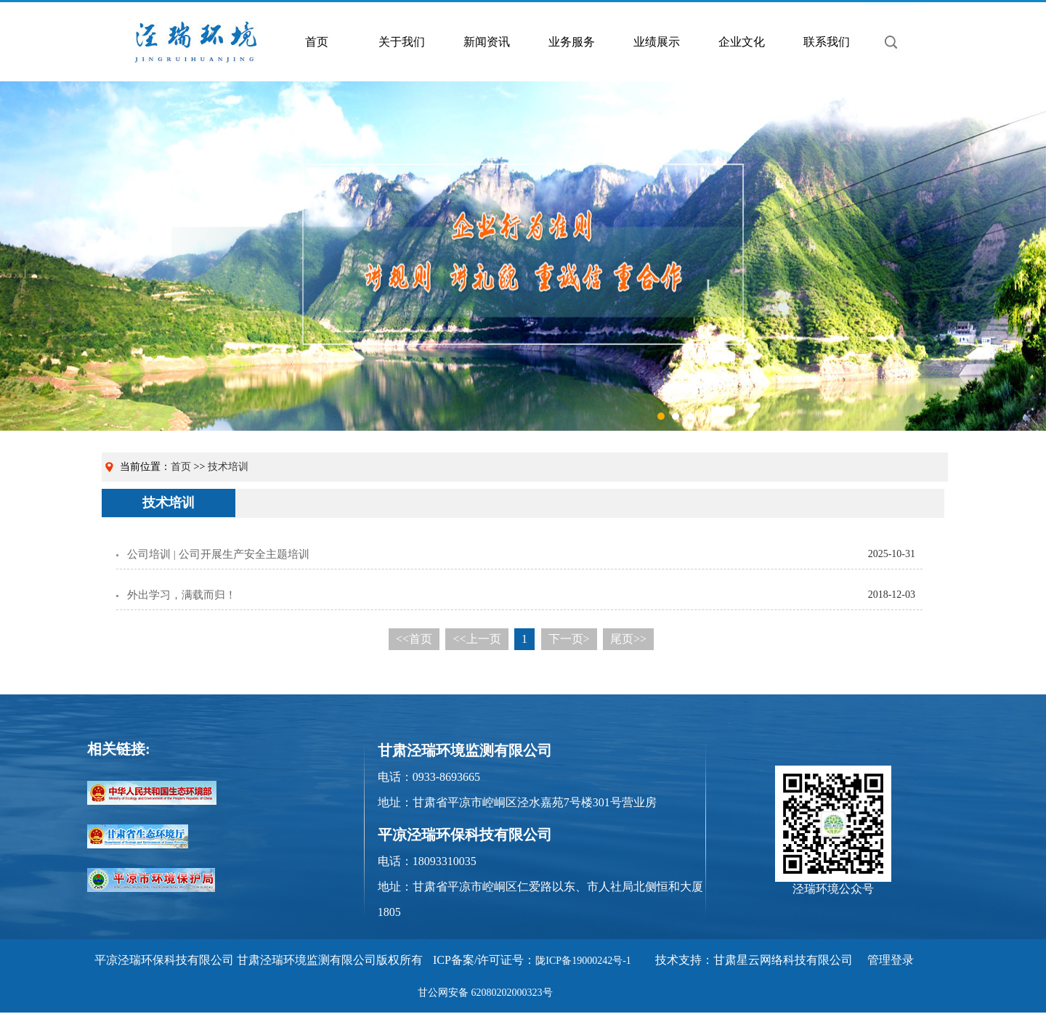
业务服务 (571, 42)
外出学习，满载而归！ (181, 595)
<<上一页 (476, 639)
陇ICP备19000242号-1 (583, 960)
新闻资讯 (486, 42)
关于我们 (401, 42)
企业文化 (741, 42)
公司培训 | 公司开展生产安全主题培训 (218, 554)
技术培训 (228, 466)
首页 (316, 42)
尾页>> (628, 639)
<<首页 (414, 639)
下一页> (569, 639)
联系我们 (826, 42)
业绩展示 (656, 42)
